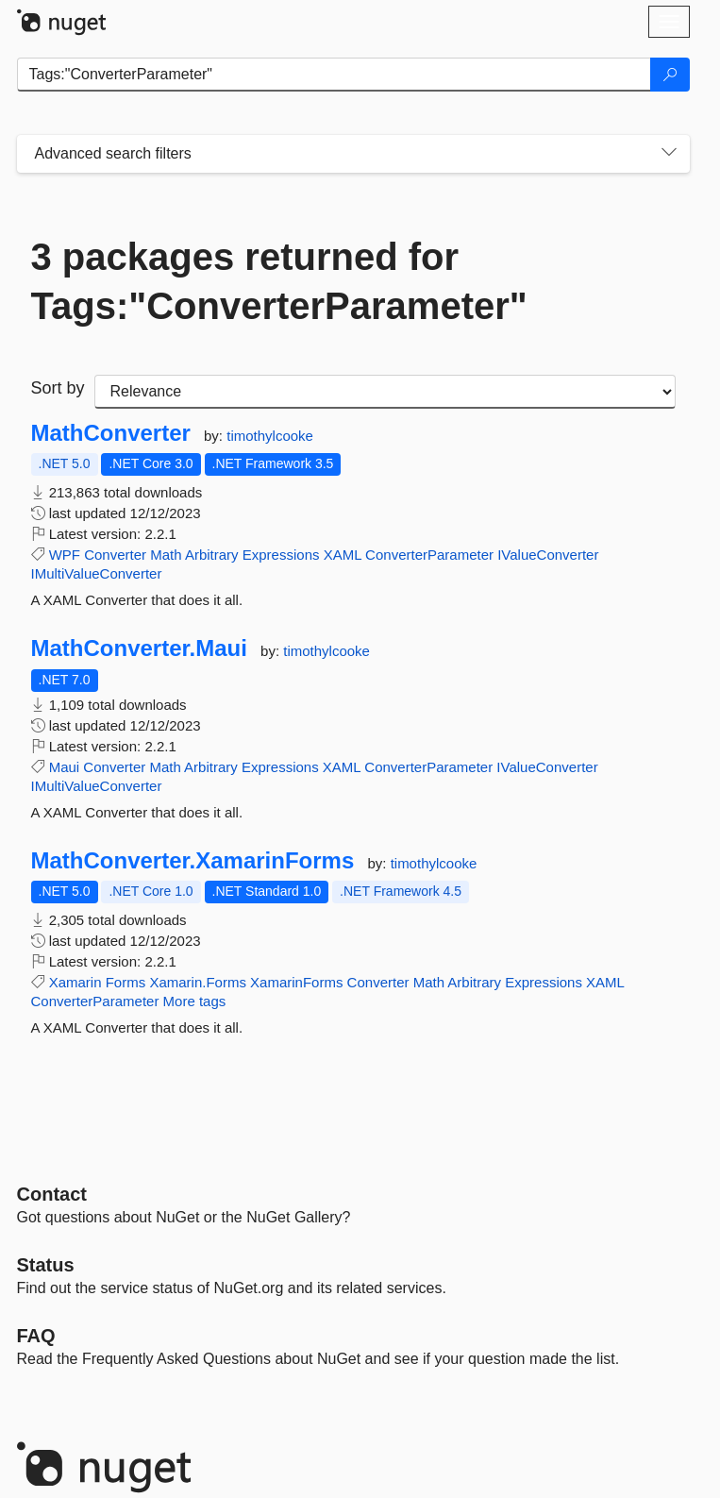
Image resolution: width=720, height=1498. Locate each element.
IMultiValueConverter (96, 573)
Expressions (281, 555)
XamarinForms (296, 982)
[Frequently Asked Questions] (36, 1335)
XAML (342, 555)
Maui (64, 767)
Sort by (58, 388)
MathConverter (111, 433)
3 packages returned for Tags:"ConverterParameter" (279, 281)
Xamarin (75, 982)
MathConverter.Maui (139, 648)
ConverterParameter (429, 555)
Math (165, 555)
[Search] (670, 75)
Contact (52, 1194)
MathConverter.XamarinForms (193, 860)
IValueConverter (547, 555)
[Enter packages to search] (334, 75)
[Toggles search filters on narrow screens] (669, 154)
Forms (126, 982)
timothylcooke (269, 436)
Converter (115, 555)
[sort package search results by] (385, 392)
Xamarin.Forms (197, 982)
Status (46, 1264)
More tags (194, 1001)
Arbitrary (212, 555)
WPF (64, 555)
